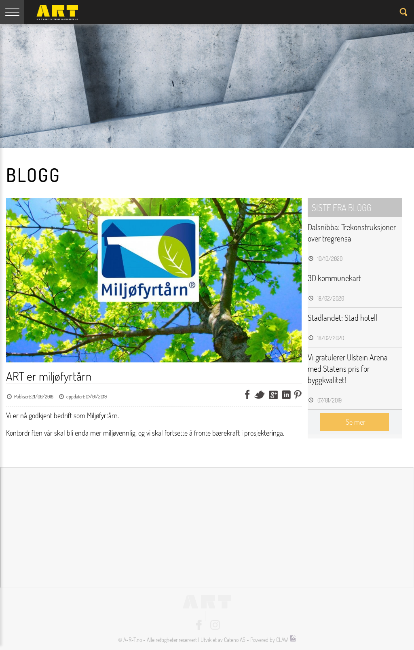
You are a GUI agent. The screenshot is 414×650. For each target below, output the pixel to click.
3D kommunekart (334, 278)
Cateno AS (234, 639)
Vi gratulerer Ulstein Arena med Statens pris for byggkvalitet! (348, 368)
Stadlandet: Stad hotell (342, 317)
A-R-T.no (132, 639)
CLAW (286, 639)
